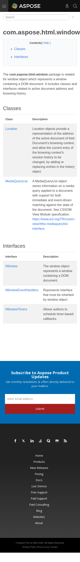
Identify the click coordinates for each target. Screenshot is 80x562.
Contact (54, 547)
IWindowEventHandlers (21, 290)
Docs (39, 480)
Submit (40, 409)
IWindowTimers (16, 309)
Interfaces (21, 57)
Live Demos (39, 486)
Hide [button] (46, 42)
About (39, 523)
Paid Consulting (39, 504)
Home (39, 455)
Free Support (39, 492)
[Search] (36, 17)
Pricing (39, 474)
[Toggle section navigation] (73, 17)
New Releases (39, 468)
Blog (39, 511)
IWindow (11, 266)
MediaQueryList (16, 181)
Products (39, 462)
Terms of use (43, 547)
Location (11, 128)
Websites (39, 517)
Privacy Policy (29, 547)
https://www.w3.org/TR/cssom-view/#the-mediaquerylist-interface (53, 223)
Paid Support (39, 498)
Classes (19, 49)
